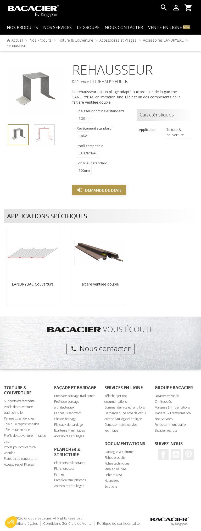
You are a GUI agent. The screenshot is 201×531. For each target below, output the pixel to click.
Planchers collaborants (69, 463)
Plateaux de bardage (68, 424)
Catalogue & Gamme (119, 452)
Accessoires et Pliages (19, 464)
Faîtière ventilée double (99, 284)
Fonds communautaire (170, 424)
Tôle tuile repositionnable (22, 424)
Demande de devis (99, 190)
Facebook (163, 454)
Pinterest (188, 454)
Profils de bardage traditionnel (75, 396)
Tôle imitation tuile (17, 430)
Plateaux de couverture (20, 458)
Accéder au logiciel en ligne (123, 419)
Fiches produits (114, 457)
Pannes (59, 474)
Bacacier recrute (166, 430)
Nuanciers (111, 480)
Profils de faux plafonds (70, 480)
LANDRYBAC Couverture (33, 284)
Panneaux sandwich (68, 413)
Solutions (110, 486)
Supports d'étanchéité (19, 401)
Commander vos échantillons (124, 407)
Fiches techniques (116, 463)
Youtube (176, 454)
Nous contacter (101, 348)
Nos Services (163, 419)
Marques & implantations (172, 407)
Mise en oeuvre (115, 469)
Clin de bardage (65, 419)
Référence (80, 81)
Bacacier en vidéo (167, 396)
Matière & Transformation (173, 413)
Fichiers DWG (114, 475)
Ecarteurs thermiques (69, 430)
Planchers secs (64, 468)
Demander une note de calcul (125, 413)
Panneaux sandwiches (19, 418)
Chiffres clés (163, 401)
